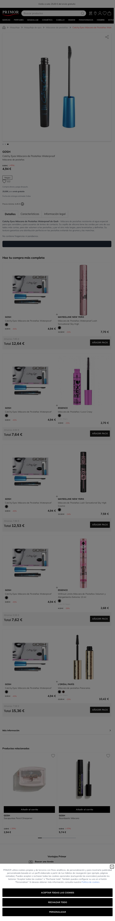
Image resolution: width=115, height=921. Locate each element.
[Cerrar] (112, 866)
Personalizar (57, 912)
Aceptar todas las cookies (57, 892)
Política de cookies (90, 882)
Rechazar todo (57, 902)
